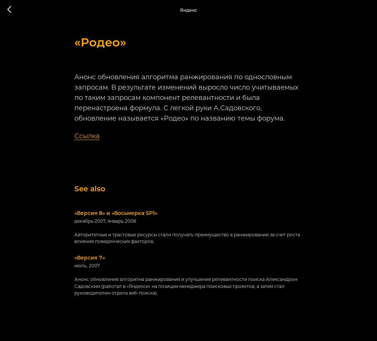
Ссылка (87, 136)
